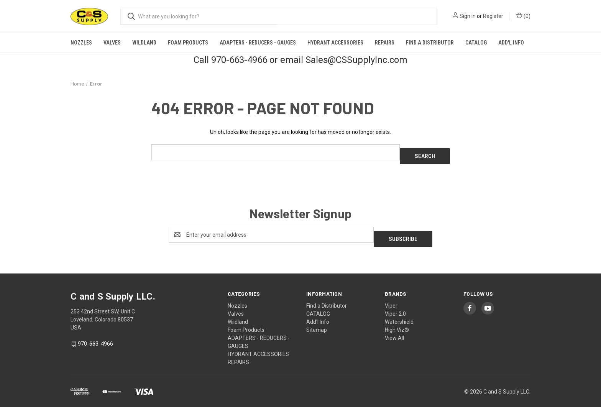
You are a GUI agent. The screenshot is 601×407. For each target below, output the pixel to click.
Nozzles (81, 43)
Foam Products (188, 43)
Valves (112, 43)
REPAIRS (384, 43)
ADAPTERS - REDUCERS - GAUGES (258, 43)
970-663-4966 (95, 335)
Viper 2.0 (395, 305)
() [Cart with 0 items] (523, 15)
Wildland (144, 43)
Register (493, 16)
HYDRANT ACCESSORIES (335, 43)
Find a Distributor (430, 43)
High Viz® (397, 321)
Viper (391, 297)
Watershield (399, 313)
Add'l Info (511, 43)
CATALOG (476, 43)
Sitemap (316, 321)
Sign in (468, 16)
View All (394, 329)
